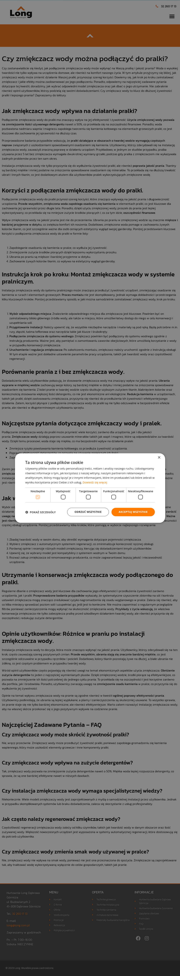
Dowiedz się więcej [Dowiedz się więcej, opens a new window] (95, 482)
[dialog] (90, 488)
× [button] (159, 457)
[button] (40, 512)
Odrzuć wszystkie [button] (88, 512)
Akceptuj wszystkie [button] (133, 512)
